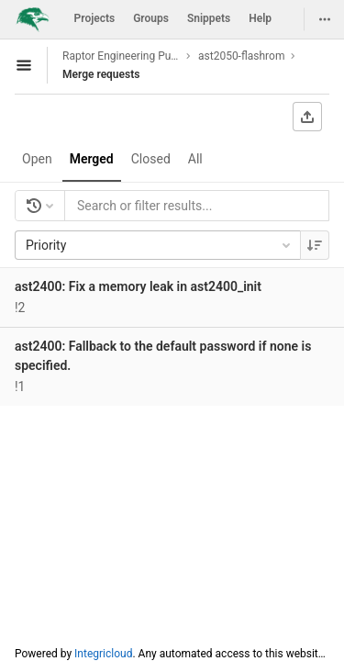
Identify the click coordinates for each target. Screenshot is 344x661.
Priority (160, 245)
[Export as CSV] (307, 116)
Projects (95, 18)
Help (260, 18)
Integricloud (103, 653)
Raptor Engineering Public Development (121, 56)
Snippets (208, 18)
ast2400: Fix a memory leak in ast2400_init (138, 286)
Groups (151, 18)
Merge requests (100, 74)
